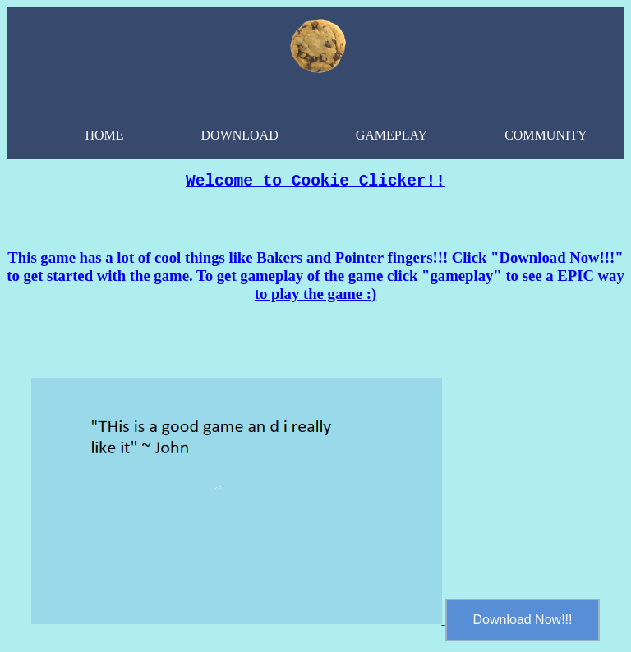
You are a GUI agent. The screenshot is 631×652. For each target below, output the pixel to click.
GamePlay (391, 135)
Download (240, 135)
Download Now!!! (523, 624)
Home (104, 135)
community (545, 135)
